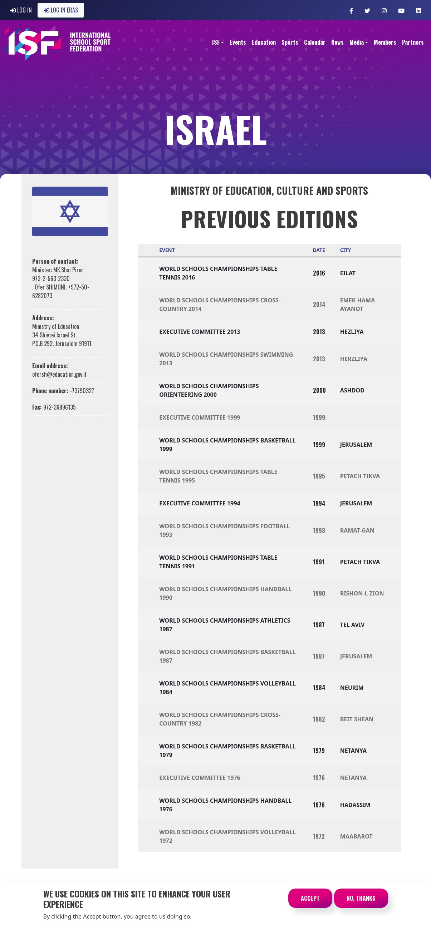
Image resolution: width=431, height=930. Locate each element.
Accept (310, 903)
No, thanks (361, 903)
